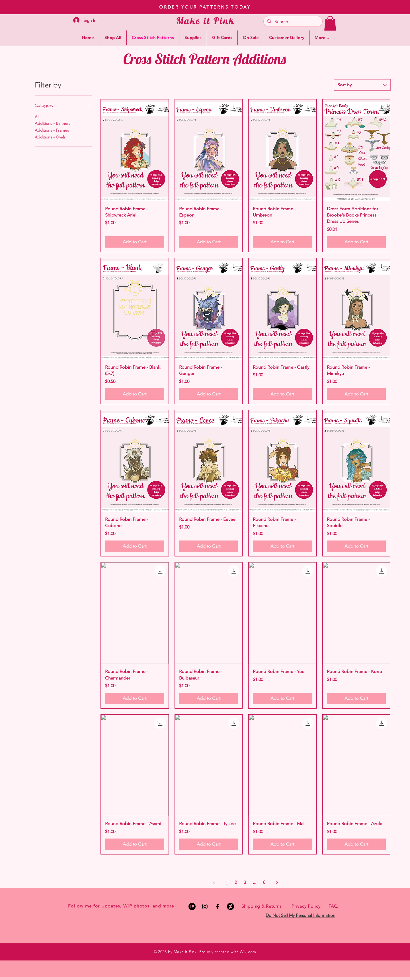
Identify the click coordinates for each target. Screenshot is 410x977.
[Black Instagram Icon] (204, 906)
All (37, 116)
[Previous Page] (214, 882)
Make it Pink (205, 20)
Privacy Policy (306, 906)
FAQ (333, 906)
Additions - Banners (52, 123)
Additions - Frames (52, 130)
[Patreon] (192, 906)
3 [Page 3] (245, 882)
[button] (330, 23)
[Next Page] (276, 882)
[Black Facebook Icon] (217, 906)
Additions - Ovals (50, 137)
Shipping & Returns (261, 906)
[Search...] (292, 21)
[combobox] (362, 85)
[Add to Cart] (134, 242)
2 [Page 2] (236, 882)
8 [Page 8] (264, 882)
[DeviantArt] (230, 906)
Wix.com (248, 951)
